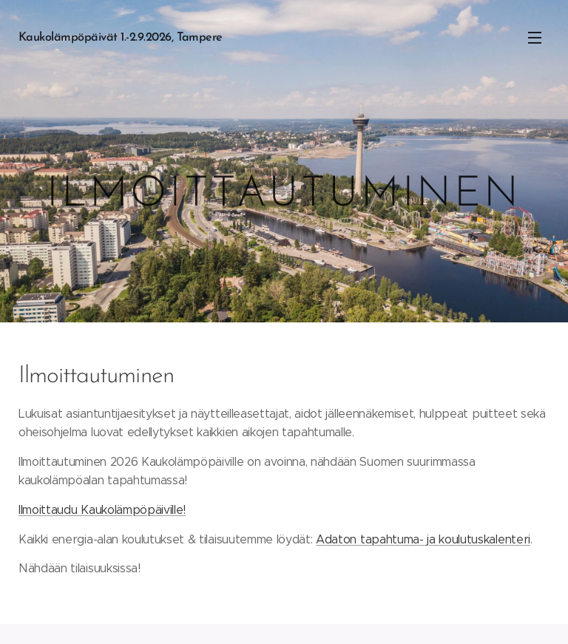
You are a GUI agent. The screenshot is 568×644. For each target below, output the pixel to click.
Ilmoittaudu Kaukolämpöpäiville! (102, 509)
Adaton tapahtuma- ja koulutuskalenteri (423, 539)
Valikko (534, 37)
